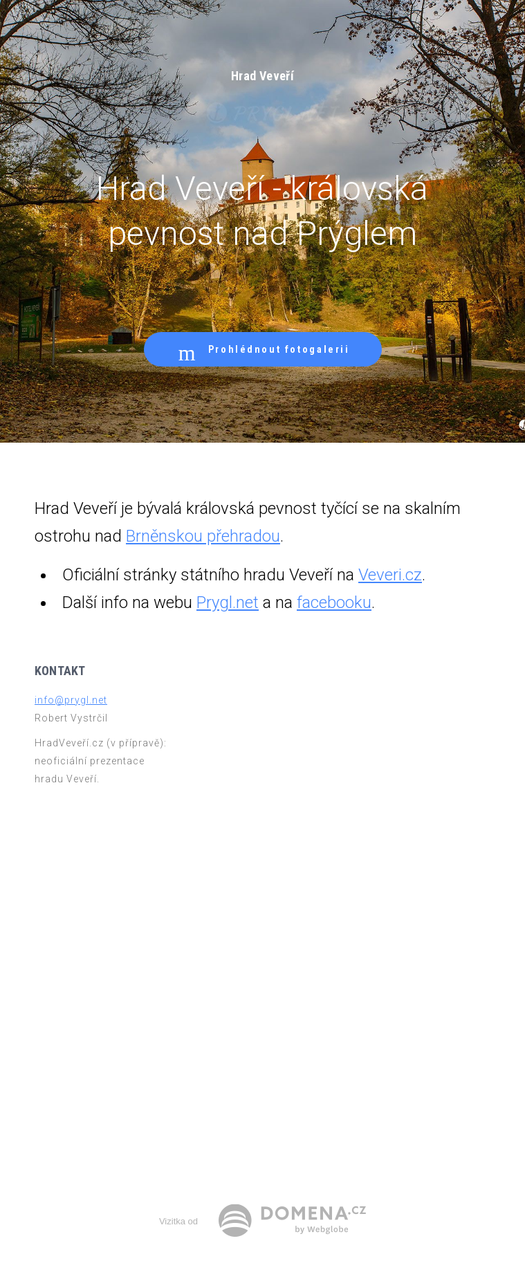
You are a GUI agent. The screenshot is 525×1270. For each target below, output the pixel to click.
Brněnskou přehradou (203, 536)
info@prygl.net (71, 700)
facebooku (334, 602)
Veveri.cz (390, 575)
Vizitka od (178, 1221)
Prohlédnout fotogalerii (263, 349)
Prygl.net (227, 602)
